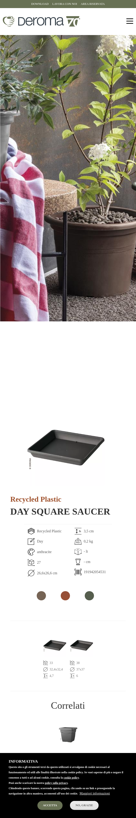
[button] (65, 447)
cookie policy (71, 783)
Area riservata (93, 4)
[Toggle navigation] (129, 21)
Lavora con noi (64, 4)
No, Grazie (84, 810)
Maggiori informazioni (94, 798)
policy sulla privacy (56, 788)
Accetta (50, 810)
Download (39, 4)
